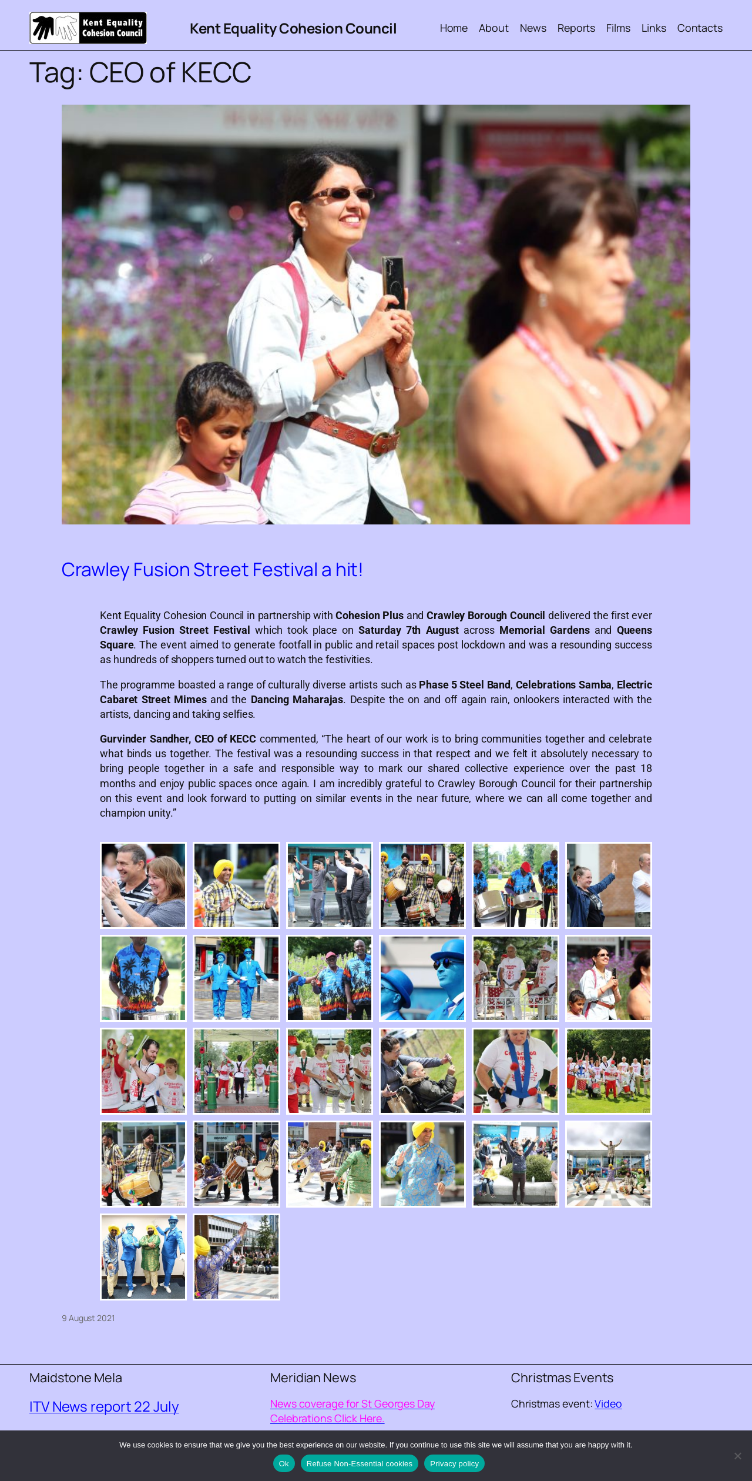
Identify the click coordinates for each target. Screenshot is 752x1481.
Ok (284, 1463)
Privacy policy (454, 1463)
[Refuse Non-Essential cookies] (737, 1456)
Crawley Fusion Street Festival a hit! (213, 569)
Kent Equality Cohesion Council (293, 28)
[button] (143, 885)
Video (608, 1403)
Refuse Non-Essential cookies (359, 1463)
